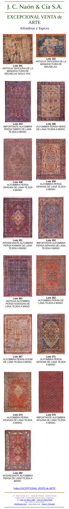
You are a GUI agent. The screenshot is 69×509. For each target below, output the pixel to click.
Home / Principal (48, 504)
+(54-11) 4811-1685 (27, 500)
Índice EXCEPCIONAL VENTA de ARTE (34, 488)
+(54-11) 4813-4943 (44, 500)
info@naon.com (20, 504)
